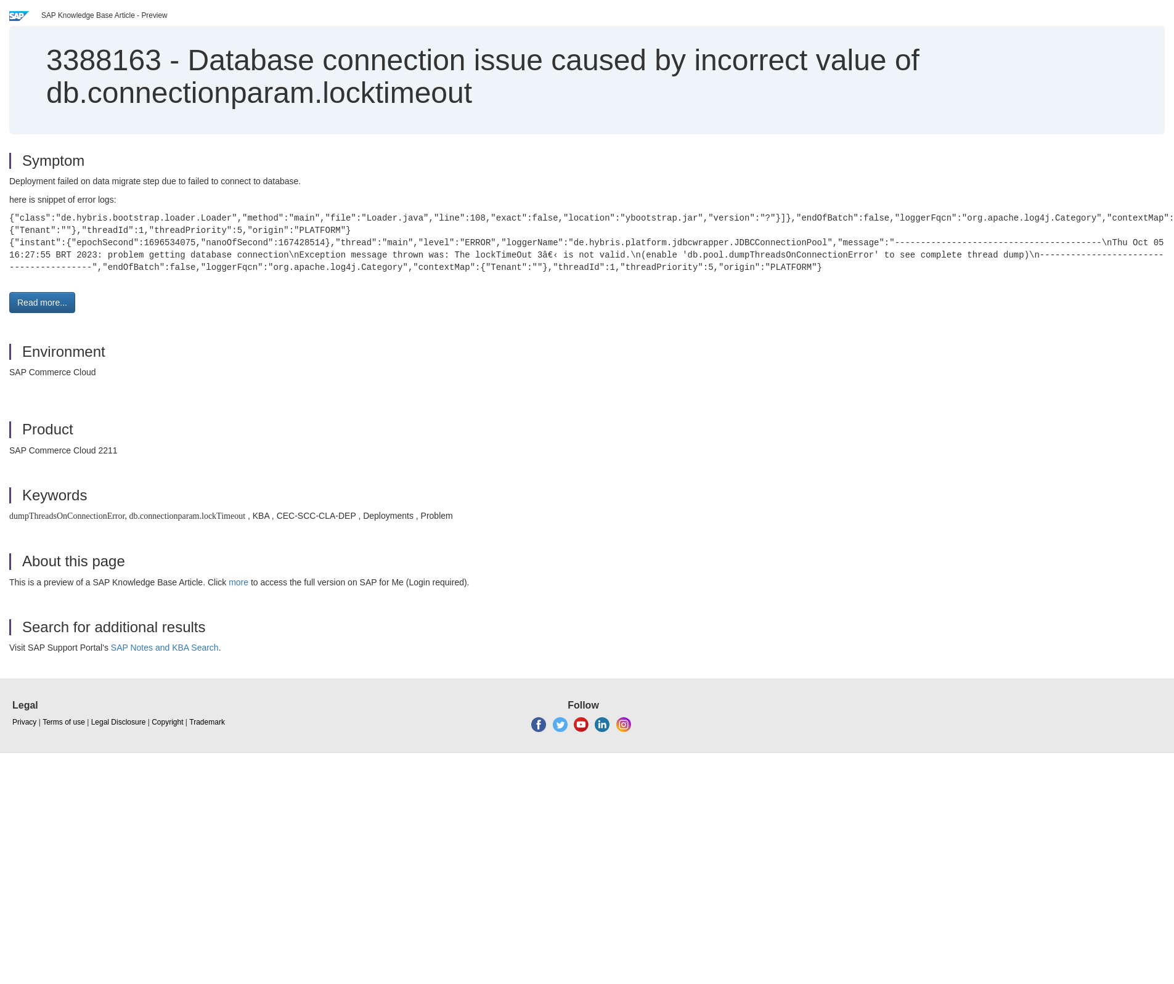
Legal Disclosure (118, 722)
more (238, 582)
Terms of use (64, 722)
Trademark (207, 722)
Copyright (167, 722)
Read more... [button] (42, 302)
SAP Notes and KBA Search (165, 648)
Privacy (24, 722)
